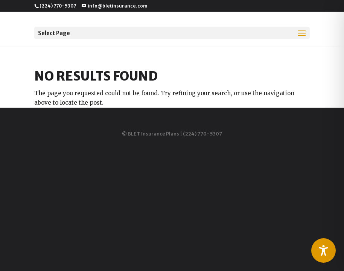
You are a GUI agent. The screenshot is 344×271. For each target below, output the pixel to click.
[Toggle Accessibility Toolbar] (323, 250)
